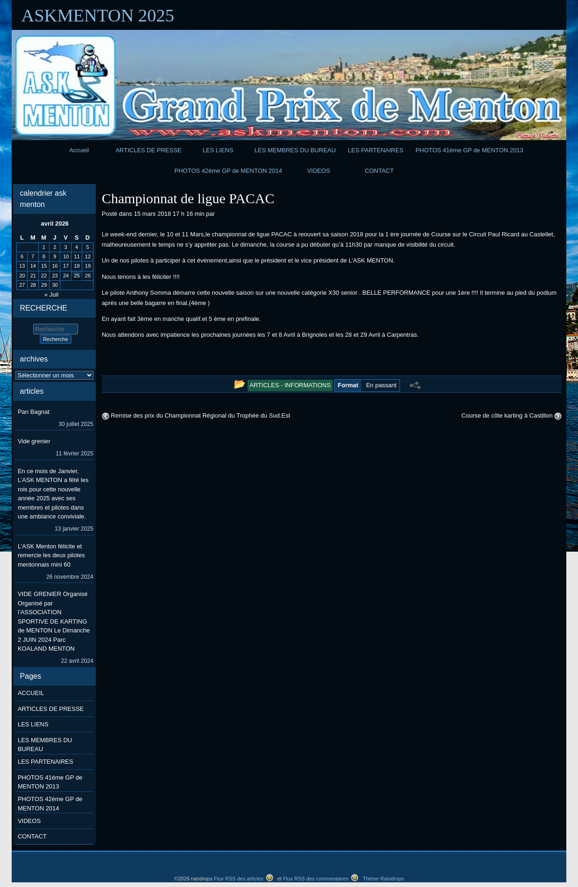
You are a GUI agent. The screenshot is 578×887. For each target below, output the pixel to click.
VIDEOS (318, 170)
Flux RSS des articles (239, 878)
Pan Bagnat (34, 411)
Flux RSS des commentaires (316, 878)
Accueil (79, 150)
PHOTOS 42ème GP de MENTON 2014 (228, 170)
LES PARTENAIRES (376, 150)
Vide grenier (34, 441)
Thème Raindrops (383, 878)
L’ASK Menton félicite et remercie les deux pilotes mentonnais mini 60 (51, 555)
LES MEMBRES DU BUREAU (295, 150)
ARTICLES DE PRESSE (148, 150)
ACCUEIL (31, 692)
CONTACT (379, 170)
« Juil (51, 294)
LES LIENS (218, 150)
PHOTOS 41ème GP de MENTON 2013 (469, 150)
